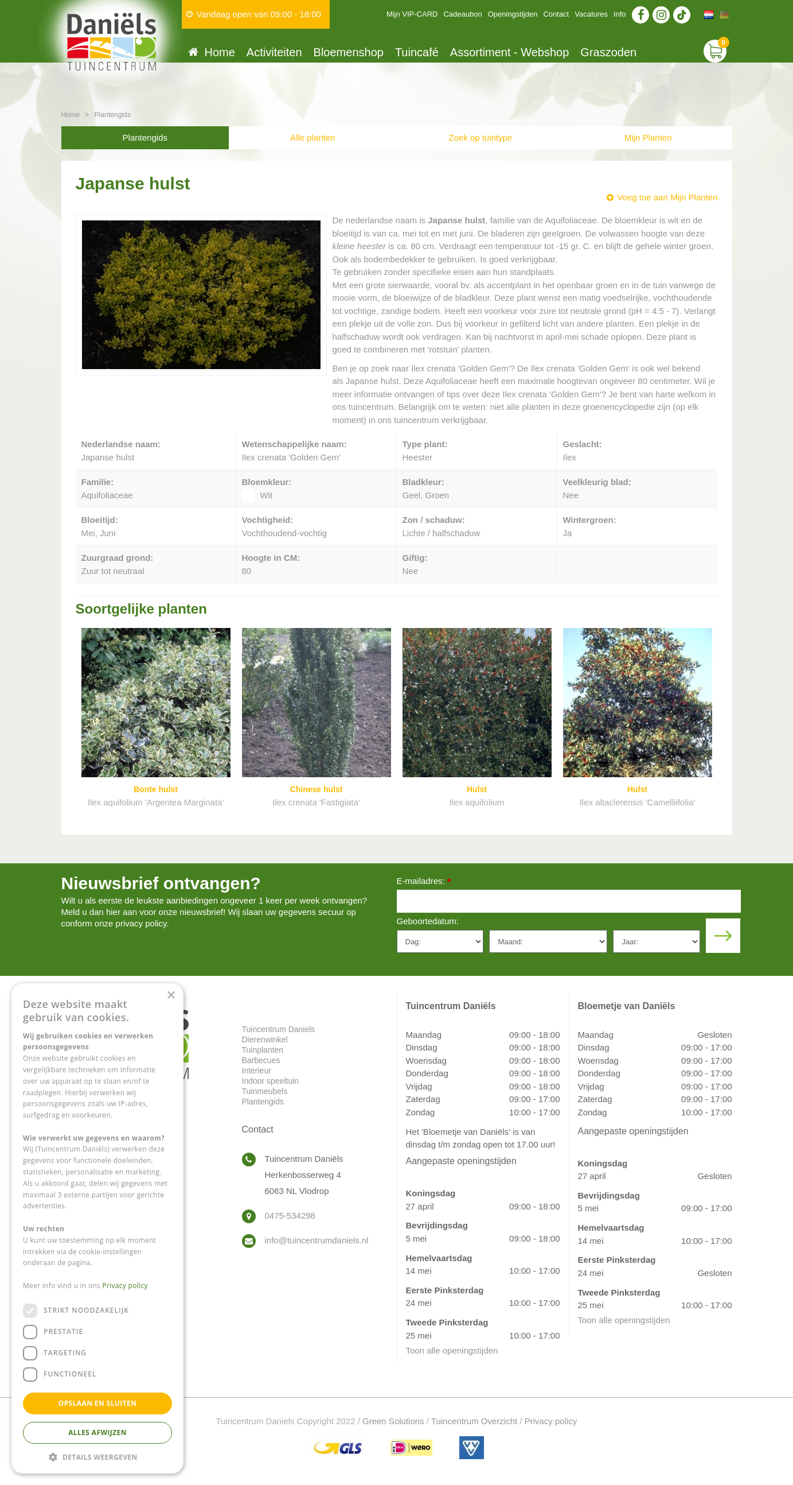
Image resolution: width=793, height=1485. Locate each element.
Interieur (256, 1070)
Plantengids (145, 137)
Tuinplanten (263, 1049)
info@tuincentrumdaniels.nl (317, 1240)
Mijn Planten (648, 137)
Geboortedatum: (428, 921)
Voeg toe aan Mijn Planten (667, 197)
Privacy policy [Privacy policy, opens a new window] (125, 1285)
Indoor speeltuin (270, 1080)
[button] (97, 1456)
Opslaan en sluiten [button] (97, 1403)
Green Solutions (393, 1421)
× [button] (170, 995)
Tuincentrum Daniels (278, 1029)
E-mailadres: (424, 882)
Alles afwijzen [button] (97, 1432)
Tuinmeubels (265, 1091)
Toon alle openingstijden (452, 1350)
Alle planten (312, 137)
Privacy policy (551, 1421)
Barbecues (261, 1060)
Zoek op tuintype (480, 137)
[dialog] (97, 1228)
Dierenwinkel (265, 1039)
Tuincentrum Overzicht (474, 1421)
